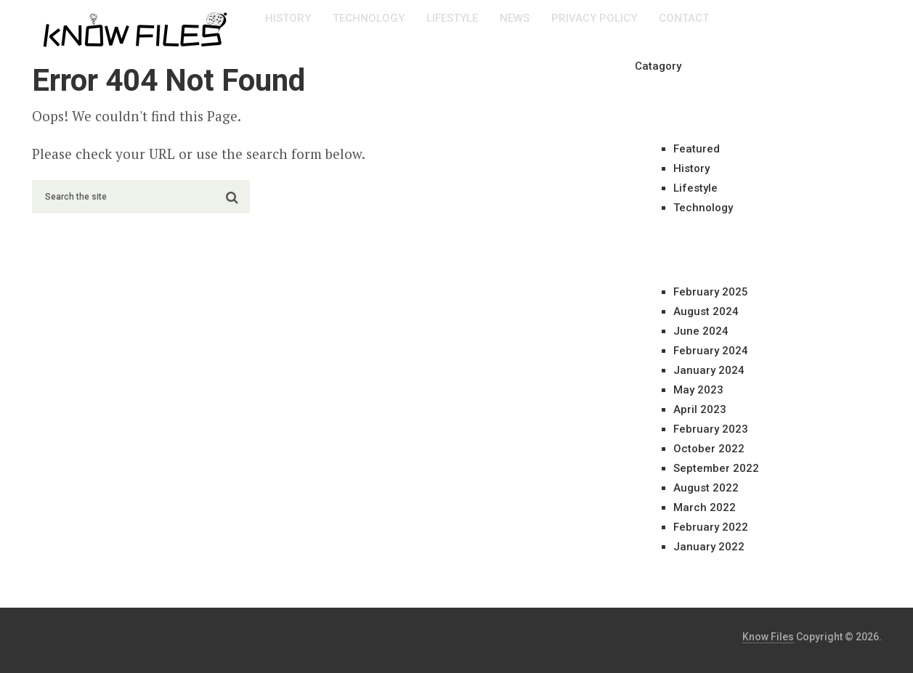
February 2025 (710, 291)
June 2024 (701, 331)
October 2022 (708, 448)
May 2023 (698, 389)
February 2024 (710, 350)
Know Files (768, 637)
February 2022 (710, 527)
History (288, 18)
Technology (369, 18)
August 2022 (706, 487)
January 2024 (708, 370)
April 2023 (699, 409)
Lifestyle (452, 18)
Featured (696, 148)
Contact (684, 18)
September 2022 (716, 468)
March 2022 (704, 507)
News (514, 18)
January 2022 (708, 546)
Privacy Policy (594, 18)
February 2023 (710, 429)
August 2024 (706, 311)
